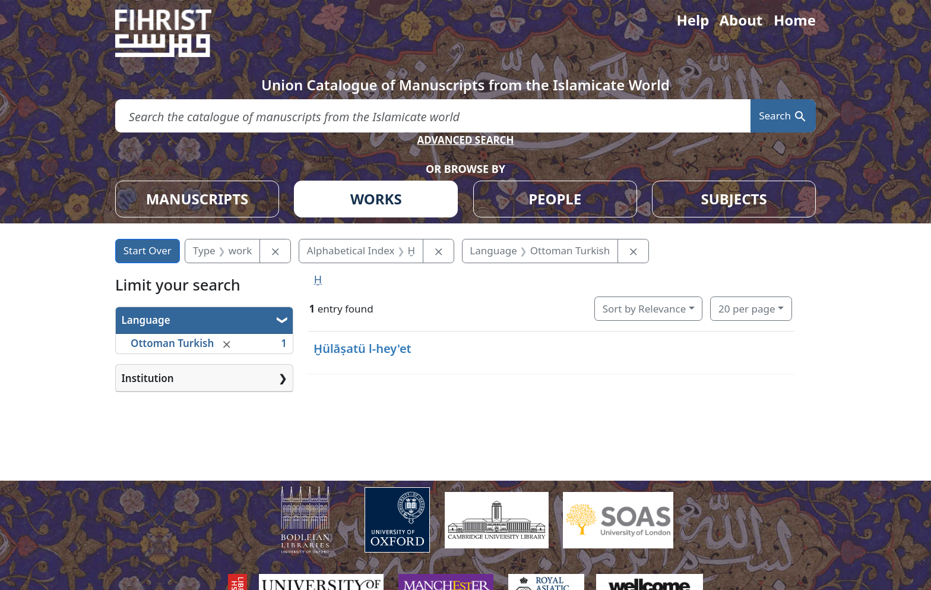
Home (795, 20)
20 (746, 308)
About (740, 20)
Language (146, 320)
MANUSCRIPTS (197, 199)
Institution (148, 378)
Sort (644, 308)
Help (692, 20)
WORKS (376, 199)
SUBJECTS (734, 199)
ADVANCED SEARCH (465, 140)
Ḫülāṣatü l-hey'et (362, 348)
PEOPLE (554, 199)
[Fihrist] (174, 33)
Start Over (148, 250)
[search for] (433, 116)
